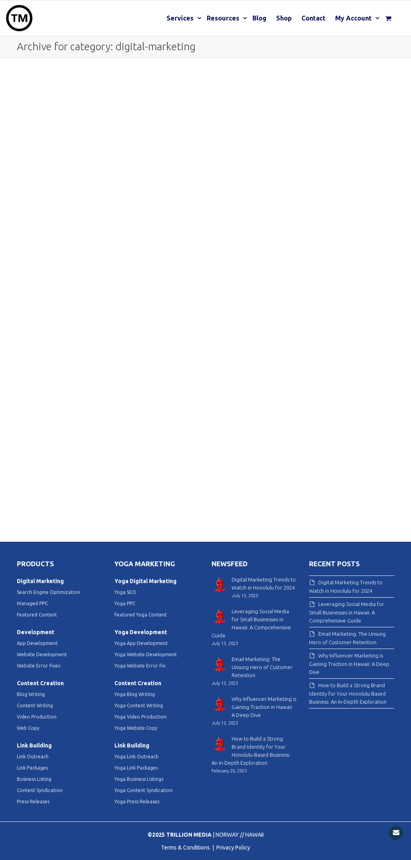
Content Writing (35, 705)
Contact (313, 18)
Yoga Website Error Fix (139, 665)
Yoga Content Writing (138, 705)
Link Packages (32, 767)
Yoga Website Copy (135, 728)
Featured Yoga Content (140, 614)
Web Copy (28, 728)
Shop (284, 18)
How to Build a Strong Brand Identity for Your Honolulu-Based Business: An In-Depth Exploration (348, 693)
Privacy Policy (233, 847)
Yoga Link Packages (136, 767)
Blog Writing (31, 694)
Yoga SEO (125, 592)
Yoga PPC (124, 603)
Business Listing (34, 779)
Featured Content (37, 614)
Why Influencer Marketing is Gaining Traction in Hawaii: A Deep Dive (349, 664)
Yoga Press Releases (136, 801)
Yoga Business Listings (138, 779)
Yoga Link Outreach (136, 756)
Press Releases (33, 801)
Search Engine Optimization (48, 592)
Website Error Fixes (38, 665)
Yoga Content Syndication (143, 790)
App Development (37, 643)
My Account (354, 18)
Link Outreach (33, 756)
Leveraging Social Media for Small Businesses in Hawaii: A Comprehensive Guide (346, 612)
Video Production (37, 716)
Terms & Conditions (186, 847)
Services (181, 18)
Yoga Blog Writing (134, 694)
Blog (259, 18)
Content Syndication (40, 790)
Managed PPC (32, 603)
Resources (224, 18)
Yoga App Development (141, 643)
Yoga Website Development (145, 654)
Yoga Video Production (140, 716)
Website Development (42, 654)
